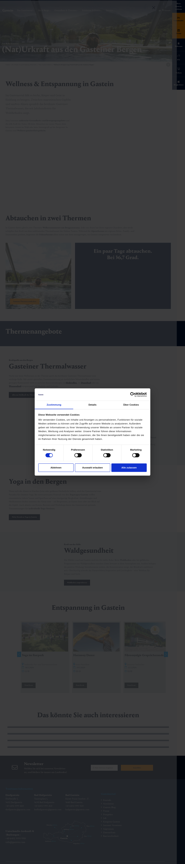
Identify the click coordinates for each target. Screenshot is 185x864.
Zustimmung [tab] (54, 404)
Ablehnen (55, 467)
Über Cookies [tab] (131, 404)
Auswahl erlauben (92, 467)
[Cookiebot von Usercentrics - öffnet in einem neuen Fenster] (135, 394)
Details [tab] (92, 404)
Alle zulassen (129, 467)
